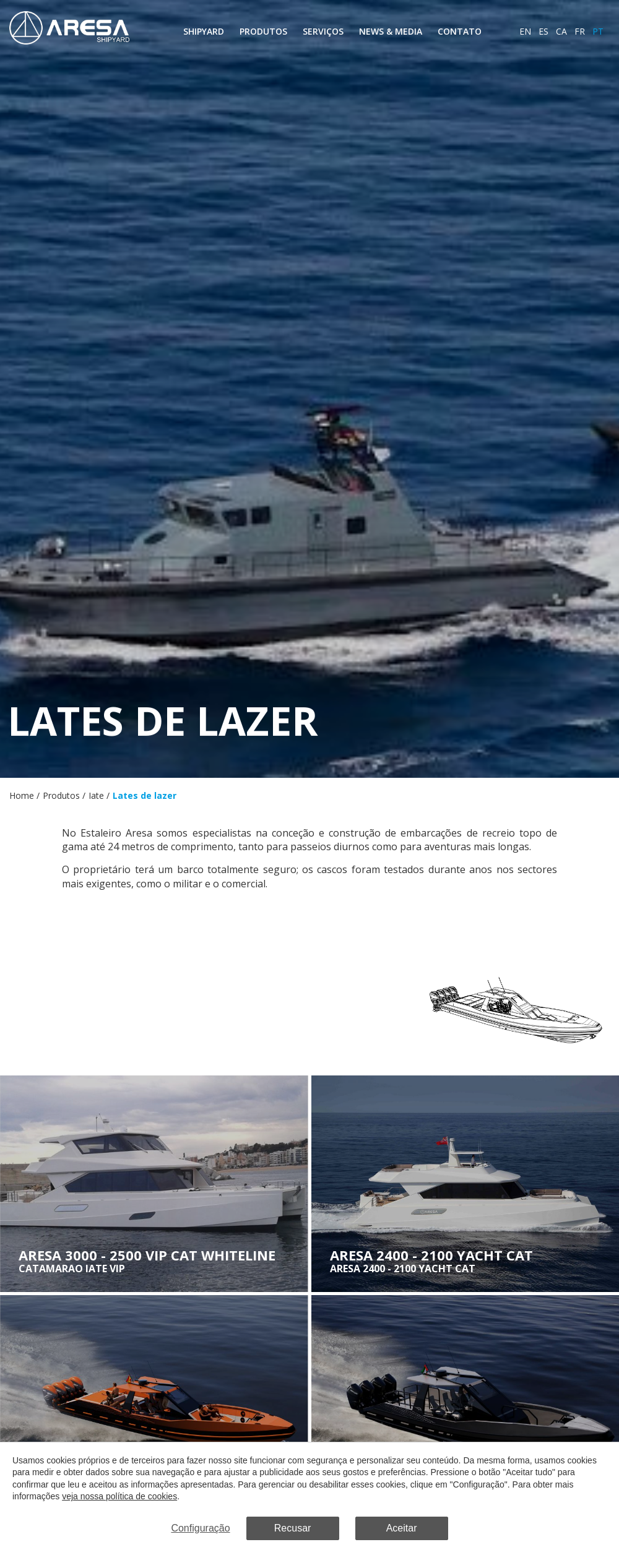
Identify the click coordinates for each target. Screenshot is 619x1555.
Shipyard (203, 31)
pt (598, 31)
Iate (96, 795)
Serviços (323, 31)
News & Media (390, 31)
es (543, 31)
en (525, 31)
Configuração (200, 1528)
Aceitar (401, 1528)
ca (561, 31)
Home (21, 795)
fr (579, 31)
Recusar (292, 1528)
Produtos (263, 31)
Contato (460, 31)
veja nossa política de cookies (119, 1497)
